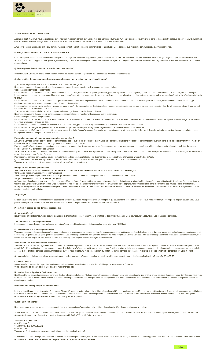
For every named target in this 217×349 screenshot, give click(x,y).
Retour (180, 347)
